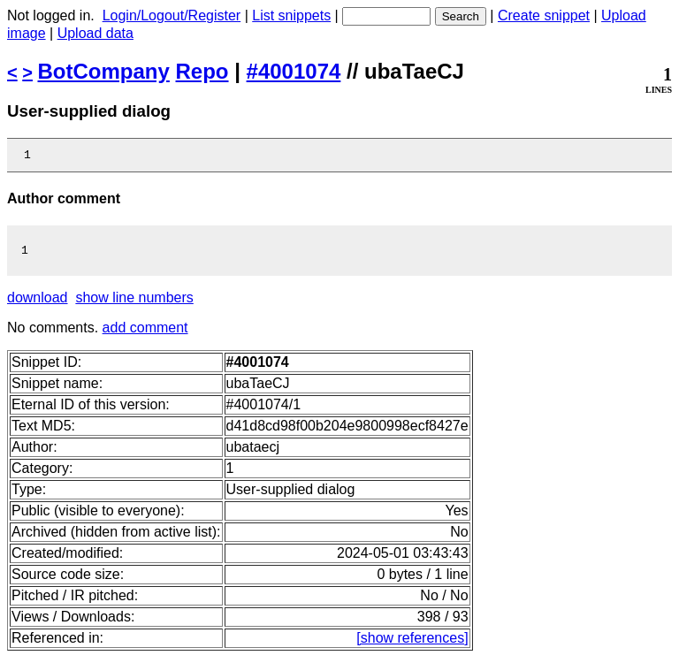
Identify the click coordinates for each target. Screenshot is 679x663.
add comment (145, 332)
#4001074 (294, 71)
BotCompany (104, 71)
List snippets (291, 15)
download (37, 302)
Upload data (95, 33)
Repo (202, 71)
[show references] (412, 643)
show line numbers (134, 302)
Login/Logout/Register (172, 15)
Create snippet (544, 15)
